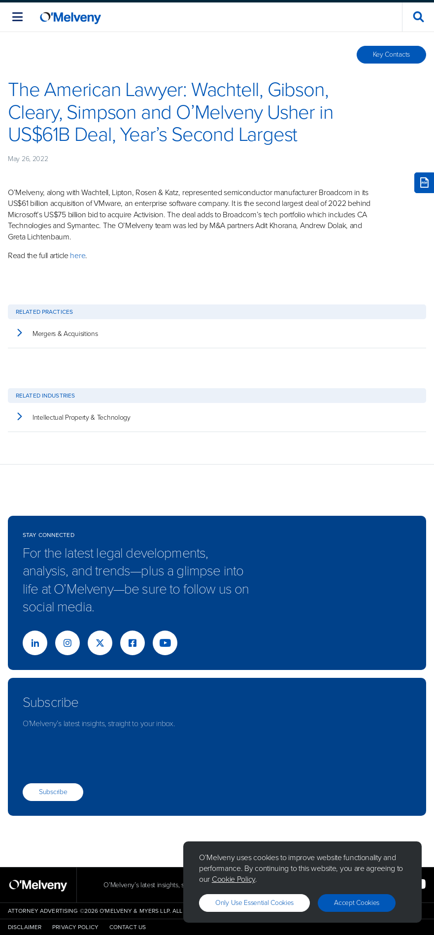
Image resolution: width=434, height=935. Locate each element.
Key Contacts (391, 54)
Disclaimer (24, 927)
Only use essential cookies (254, 903)
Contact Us (127, 927)
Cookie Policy (233, 879)
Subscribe (53, 792)
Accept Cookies (356, 903)
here (77, 255)
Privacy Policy (75, 927)
